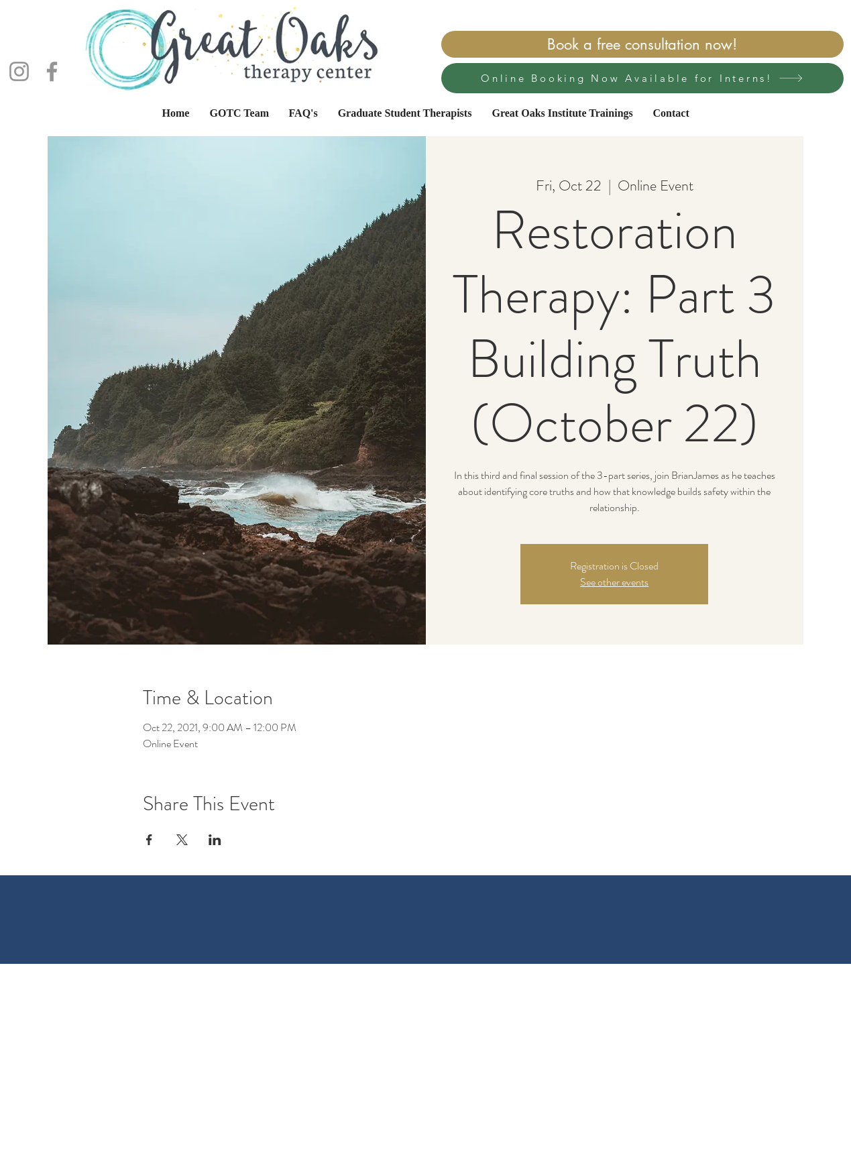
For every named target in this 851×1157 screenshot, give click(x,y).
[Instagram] (19, 71)
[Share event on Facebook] (149, 839)
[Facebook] (52, 71)
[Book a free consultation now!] (642, 44)
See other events (614, 582)
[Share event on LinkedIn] (215, 839)
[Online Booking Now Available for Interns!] (642, 78)
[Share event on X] (182, 839)
